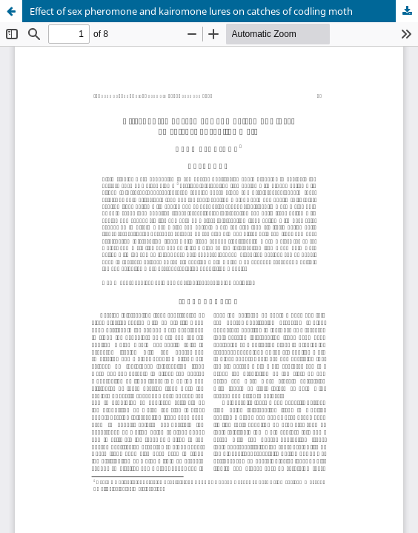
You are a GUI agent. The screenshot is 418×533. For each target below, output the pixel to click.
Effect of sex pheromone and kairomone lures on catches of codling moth (191, 11)
